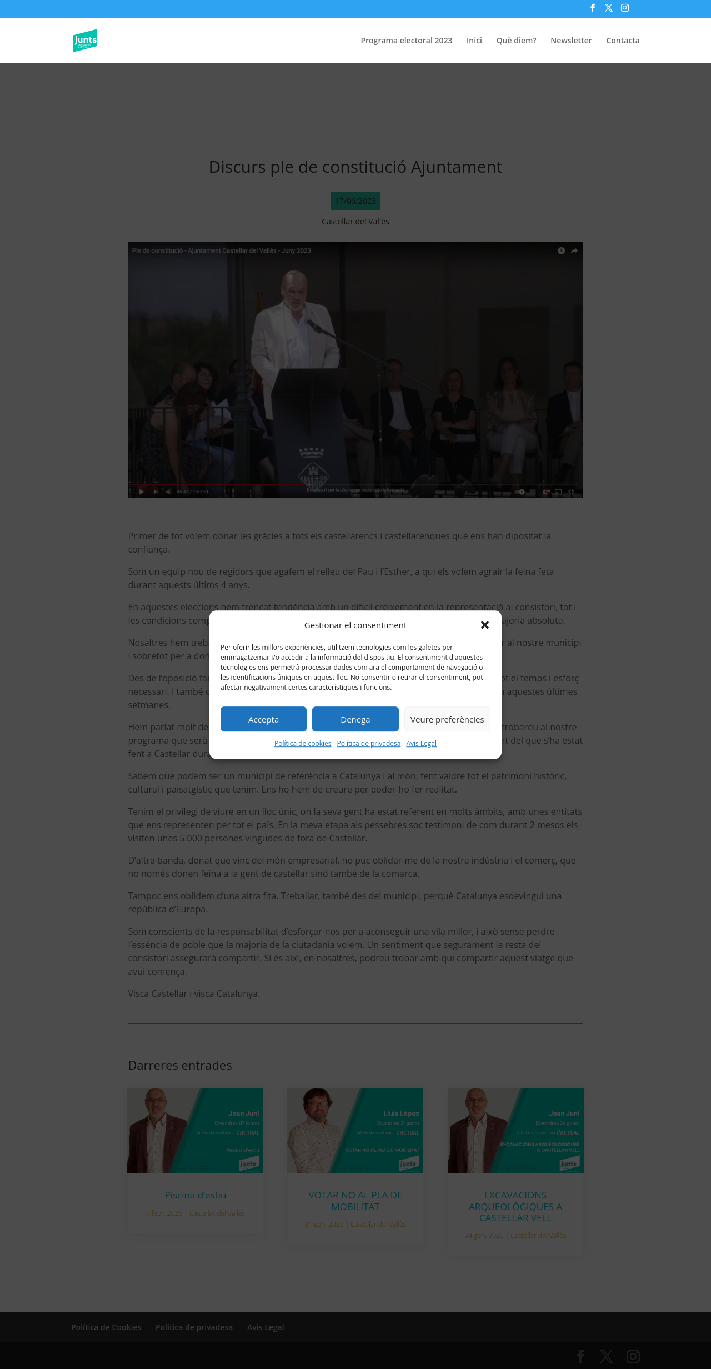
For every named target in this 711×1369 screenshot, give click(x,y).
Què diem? (517, 41)
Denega (355, 719)
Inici (474, 41)
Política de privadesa (368, 744)
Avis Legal (421, 744)
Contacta (623, 41)
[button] (484, 625)
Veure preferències (447, 719)
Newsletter (571, 41)
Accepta (263, 719)
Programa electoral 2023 (406, 41)
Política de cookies (303, 744)
